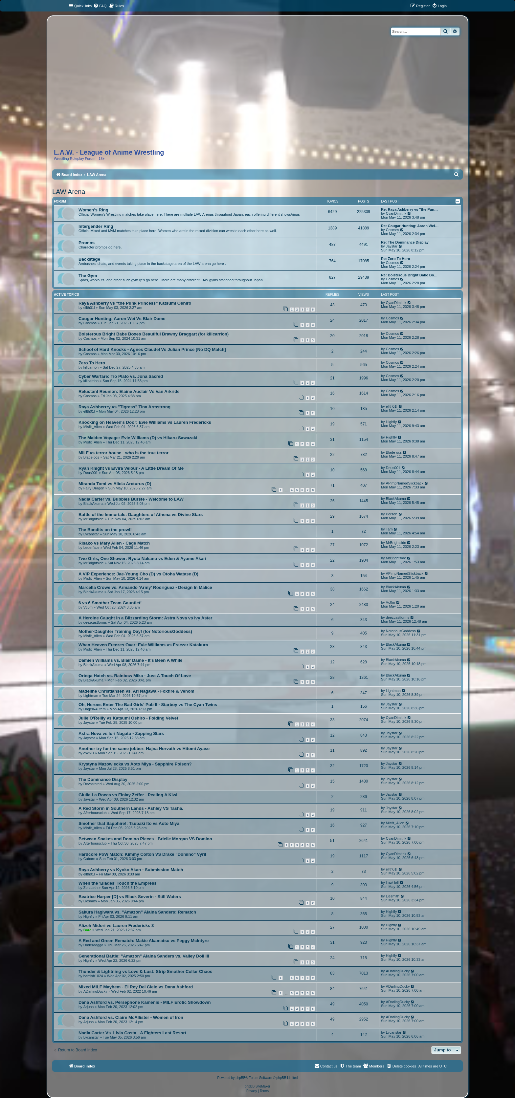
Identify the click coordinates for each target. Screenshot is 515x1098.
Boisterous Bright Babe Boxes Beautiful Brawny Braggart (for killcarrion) (153, 334)
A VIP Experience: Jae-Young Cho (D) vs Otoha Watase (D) (138, 573)
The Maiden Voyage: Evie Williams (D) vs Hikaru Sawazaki (137, 437)
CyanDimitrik (396, 213)
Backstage (89, 259)
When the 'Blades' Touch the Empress (117, 883)
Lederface (91, 547)
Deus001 (90, 473)
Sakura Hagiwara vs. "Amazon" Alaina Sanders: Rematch (137, 912)
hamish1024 (93, 976)
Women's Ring (93, 209)
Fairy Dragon (93, 488)
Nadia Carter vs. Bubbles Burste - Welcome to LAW (131, 499)
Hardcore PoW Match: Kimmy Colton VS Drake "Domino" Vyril (142, 854)
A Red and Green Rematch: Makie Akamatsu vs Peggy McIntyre (143, 940)
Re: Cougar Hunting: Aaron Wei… (409, 226)
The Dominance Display (102, 779)
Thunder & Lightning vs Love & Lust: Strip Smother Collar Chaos (145, 971)
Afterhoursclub (95, 813)
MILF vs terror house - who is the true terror (123, 452)
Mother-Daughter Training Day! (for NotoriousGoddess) (135, 631)
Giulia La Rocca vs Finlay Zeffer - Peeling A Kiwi (127, 794)
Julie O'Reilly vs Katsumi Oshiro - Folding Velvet (128, 718)
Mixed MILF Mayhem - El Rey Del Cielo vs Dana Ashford (135, 986)
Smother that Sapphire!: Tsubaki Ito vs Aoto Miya (128, 823)
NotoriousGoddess (401, 631)
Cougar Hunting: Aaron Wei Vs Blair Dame (122, 318)
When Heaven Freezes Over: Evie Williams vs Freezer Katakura (143, 644)
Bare (87, 930)
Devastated (92, 784)
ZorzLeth (90, 888)
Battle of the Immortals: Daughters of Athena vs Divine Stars (140, 514)
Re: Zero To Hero (395, 259)
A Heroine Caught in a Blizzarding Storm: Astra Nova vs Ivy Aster (145, 617)
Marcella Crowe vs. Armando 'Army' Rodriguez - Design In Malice (145, 587)
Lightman (90, 696)
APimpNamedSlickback (404, 483)
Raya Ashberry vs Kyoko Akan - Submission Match (130, 869)
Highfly (391, 422)
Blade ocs (91, 457)
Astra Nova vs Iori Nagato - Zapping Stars (121, 733)
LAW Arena (68, 191)
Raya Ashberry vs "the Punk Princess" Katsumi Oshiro (134, 303)
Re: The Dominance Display (405, 242)
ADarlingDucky (398, 971)
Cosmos (392, 230)
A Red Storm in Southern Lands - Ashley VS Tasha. (130, 808)
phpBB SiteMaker (257, 1086)
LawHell (392, 883)
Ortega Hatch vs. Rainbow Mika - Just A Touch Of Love (134, 675)
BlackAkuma (93, 504)
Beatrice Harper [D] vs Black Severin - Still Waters (129, 896)
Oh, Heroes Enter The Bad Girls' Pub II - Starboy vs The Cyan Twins (147, 704)
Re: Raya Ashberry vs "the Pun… (409, 209)
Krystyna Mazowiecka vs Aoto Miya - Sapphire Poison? (135, 764)
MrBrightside (93, 519)
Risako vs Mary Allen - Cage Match (114, 543)
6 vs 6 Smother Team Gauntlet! (110, 602)
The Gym (87, 275)
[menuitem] (99, 6)
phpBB (240, 1078)
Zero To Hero (91, 362)
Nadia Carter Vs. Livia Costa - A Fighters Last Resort (132, 1032)
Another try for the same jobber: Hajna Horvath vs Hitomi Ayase (144, 748)
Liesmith (90, 901)
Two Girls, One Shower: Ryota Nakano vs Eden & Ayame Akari (142, 558)
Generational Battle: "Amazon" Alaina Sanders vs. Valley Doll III (143, 956)
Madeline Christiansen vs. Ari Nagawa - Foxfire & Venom (136, 691)
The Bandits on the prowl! (105, 529)
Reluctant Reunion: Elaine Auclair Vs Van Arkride (129, 391)
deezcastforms (95, 622)
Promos (86, 242)
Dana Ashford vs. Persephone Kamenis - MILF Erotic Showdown (144, 1002)
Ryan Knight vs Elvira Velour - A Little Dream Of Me (131, 468)
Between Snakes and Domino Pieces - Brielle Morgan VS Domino (145, 838)
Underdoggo (93, 945)
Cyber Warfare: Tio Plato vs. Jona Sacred (120, 376)
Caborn (89, 859)
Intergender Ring (95, 226)
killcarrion (91, 367)
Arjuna (88, 1007)
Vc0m (88, 607)
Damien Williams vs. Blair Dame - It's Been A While (130, 660)
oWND (88, 753)
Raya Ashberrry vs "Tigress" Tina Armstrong (124, 406)
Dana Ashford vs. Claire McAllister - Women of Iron (130, 1017)
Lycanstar (91, 534)
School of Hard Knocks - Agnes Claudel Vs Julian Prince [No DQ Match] (152, 349)
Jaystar (391, 246)
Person (391, 514)
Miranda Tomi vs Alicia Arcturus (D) (114, 483)
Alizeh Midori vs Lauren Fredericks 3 (116, 925)
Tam (389, 529)
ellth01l (89, 308)
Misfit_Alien (92, 427)
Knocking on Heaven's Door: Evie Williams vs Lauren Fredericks (144, 422)
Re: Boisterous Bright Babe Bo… (409, 275)
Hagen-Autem (94, 709)
